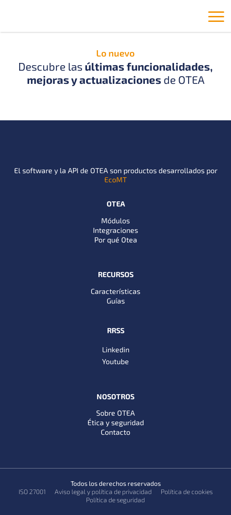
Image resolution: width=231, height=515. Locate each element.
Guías (116, 300)
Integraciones (115, 230)
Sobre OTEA (115, 412)
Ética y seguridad (115, 422)
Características (115, 291)
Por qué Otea (115, 239)
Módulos (115, 220)
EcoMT (115, 179)
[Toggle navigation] (216, 18)
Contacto (115, 431)
